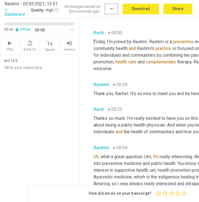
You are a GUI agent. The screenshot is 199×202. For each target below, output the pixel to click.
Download (141, 8)
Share (177, 8)
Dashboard (14, 12)
